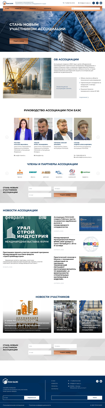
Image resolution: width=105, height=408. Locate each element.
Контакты (47, 8)
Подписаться (32, 397)
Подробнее (83, 97)
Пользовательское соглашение (13, 405)
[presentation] (90, 190)
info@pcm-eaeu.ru (85, 3)
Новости (54, 383)
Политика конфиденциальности (40, 405)
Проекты (54, 386)
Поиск (94, 397)
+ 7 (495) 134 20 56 (69, 3)
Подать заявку (19, 41)
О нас (7, 8)
